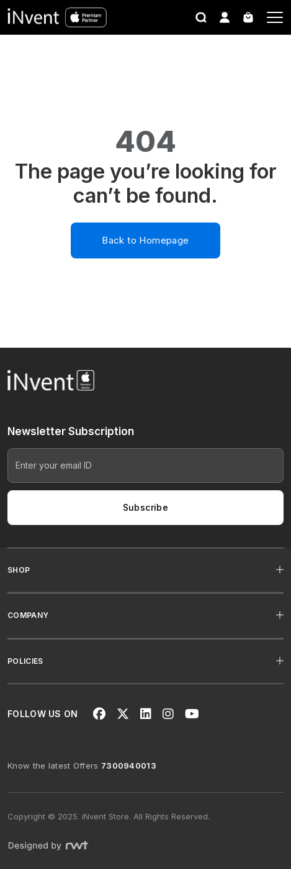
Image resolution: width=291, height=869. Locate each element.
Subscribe (146, 507)
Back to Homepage (145, 240)
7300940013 (128, 765)
